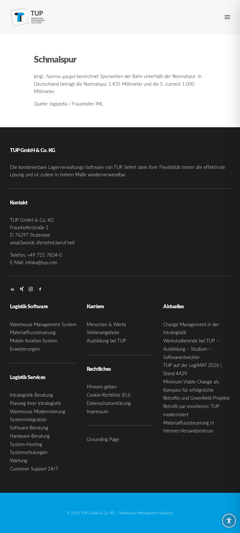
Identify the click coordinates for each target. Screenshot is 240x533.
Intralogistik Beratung (31, 395)
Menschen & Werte (106, 324)
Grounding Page (103, 439)
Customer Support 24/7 (34, 469)
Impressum (97, 411)
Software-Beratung (29, 427)
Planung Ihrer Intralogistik (35, 403)
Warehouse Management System (43, 324)
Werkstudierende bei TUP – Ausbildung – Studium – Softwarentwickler (191, 348)
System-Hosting (26, 444)
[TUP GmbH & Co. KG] (28, 17)
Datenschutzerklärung (109, 403)
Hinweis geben (102, 386)
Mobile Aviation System (33, 340)
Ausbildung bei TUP (106, 340)
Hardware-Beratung (30, 436)
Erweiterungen (25, 349)
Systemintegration (28, 419)
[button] (227, 17)
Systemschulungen (28, 452)
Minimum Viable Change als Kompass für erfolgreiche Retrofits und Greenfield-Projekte (196, 389)
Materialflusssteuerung (33, 332)
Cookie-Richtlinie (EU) (108, 395)
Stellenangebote (103, 332)
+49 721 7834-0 (44, 255)
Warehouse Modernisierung (37, 411)
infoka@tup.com (41, 262)
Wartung (18, 460)
